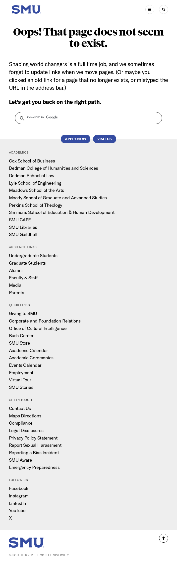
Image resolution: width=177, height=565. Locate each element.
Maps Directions (25, 416)
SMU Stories (21, 387)
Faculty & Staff (23, 278)
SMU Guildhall (23, 234)
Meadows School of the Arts (36, 190)
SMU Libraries (23, 227)
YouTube (17, 510)
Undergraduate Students (33, 255)
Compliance (21, 423)
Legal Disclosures (26, 430)
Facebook (18, 488)
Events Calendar (25, 365)
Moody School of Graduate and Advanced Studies (58, 198)
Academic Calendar (28, 350)
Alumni (16, 270)
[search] (85, 118)
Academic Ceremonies (31, 358)
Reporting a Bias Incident (34, 452)
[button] (163, 538)
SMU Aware (20, 460)
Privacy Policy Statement (33, 438)
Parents (16, 292)
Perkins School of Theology (35, 205)
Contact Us (20, 408)
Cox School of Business (32, 161)
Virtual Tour (20, 380)
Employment (21, 372)
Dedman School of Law (31, 175)
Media (15, 285)
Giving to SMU (23, 313)
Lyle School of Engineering (35, 183)
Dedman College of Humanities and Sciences (53, 168)
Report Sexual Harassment (35, 445)
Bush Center (21, 335)
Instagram (19, 496)
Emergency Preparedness (34, 467)
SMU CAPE (20, 220)
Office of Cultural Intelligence (38, 328)
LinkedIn (17, 503)
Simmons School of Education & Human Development (62, 212)
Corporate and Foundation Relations (45, 321)
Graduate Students (27, 263)
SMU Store (19, 343)
